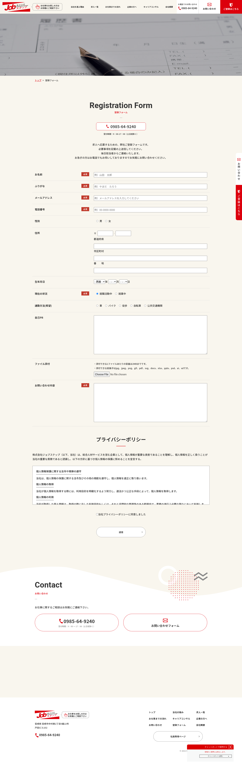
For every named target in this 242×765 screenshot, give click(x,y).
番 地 (99, 263)
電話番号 (40, 209)
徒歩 (124, 305)
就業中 (122, 293)
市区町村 (99, 251)
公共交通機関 (154, 305)
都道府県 (99, 239)
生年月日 (40, 282)
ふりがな (40, 186)
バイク (112, 305)
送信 (121, 532)
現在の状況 (41, 293)
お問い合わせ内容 (45, 385)
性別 (37, 221)
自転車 (137, 305)
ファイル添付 (42, 364)
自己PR (39, 317)
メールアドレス (43, 198)
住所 (37, 233)
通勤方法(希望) (43, 305)
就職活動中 (106, 293)
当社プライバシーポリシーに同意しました (122, 514)
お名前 (38, 174)
